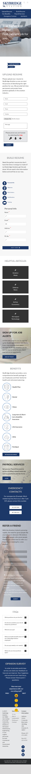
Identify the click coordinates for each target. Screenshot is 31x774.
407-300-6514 (15, 512)
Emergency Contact (10, 16)
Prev (7, 693)
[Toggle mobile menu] (28, 2)
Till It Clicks (23, 762)
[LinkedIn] (23, 754)
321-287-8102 (15, 507)
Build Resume (20, 11)
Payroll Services (19, 14)
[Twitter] (23, 750)
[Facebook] (23, 746)
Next (24, 693)
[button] (15, 617)
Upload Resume (7, 11)
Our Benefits (6, 14)
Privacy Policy (7, 594)
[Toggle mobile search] (24, 2)
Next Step (15, 247)
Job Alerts (24, 16)
